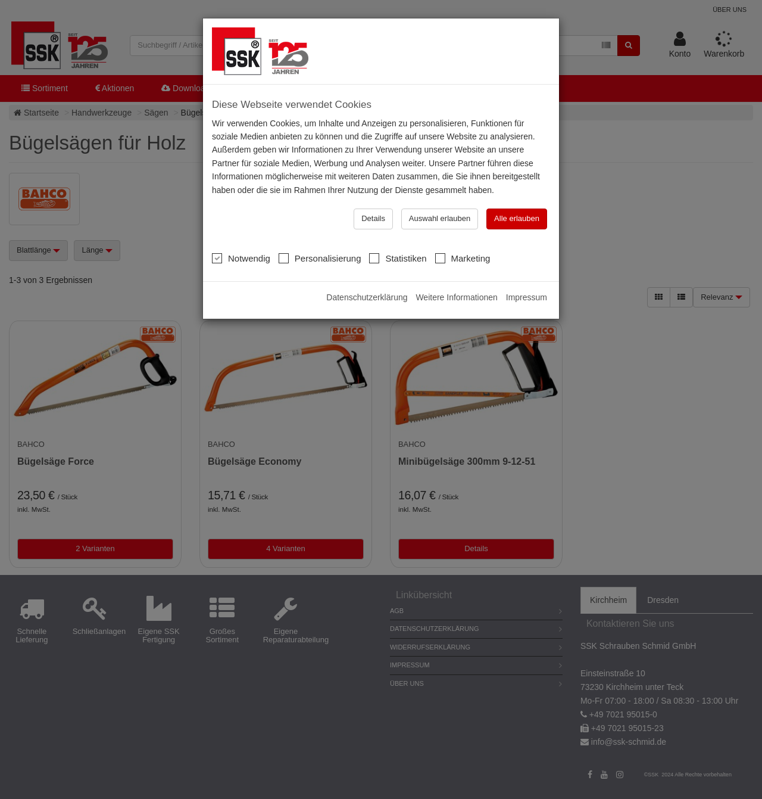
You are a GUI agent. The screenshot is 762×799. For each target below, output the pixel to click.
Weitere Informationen (456, 297)
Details (373, 218)
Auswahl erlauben (439, 218)
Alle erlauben (516, 218)
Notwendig (241, 258)
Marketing (463, 258)
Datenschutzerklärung (366, 297)
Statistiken (397, 258)
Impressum (526, 297)
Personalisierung (320, 258)
